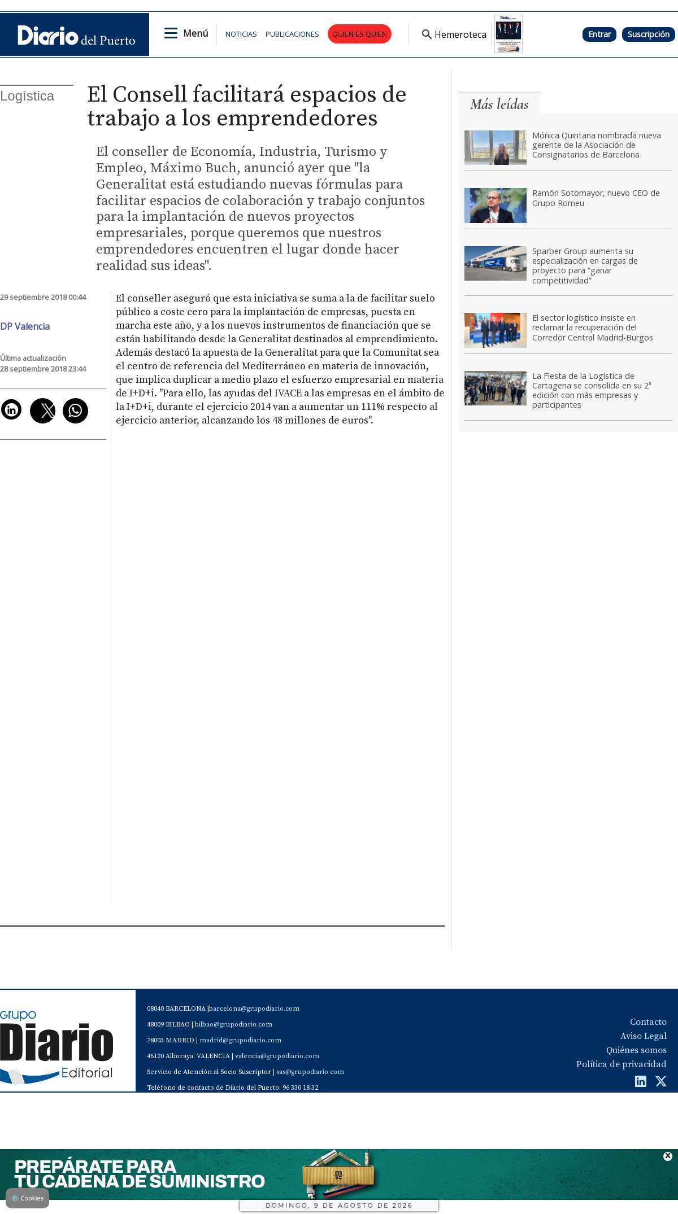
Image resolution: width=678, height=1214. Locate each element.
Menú (195, 33)
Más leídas (499, 104)
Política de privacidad (621, 1064)
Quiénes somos (636, 1050)
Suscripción (649, 34)
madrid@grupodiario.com (240, 1040)
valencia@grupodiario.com (277, 1056)
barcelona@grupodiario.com (254, 1009)
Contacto (648, 1022)
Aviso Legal (643, 1036)
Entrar (599, 34)
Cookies (27, 1198)
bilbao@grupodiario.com (233, 1024)
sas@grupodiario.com (310, 1072)
